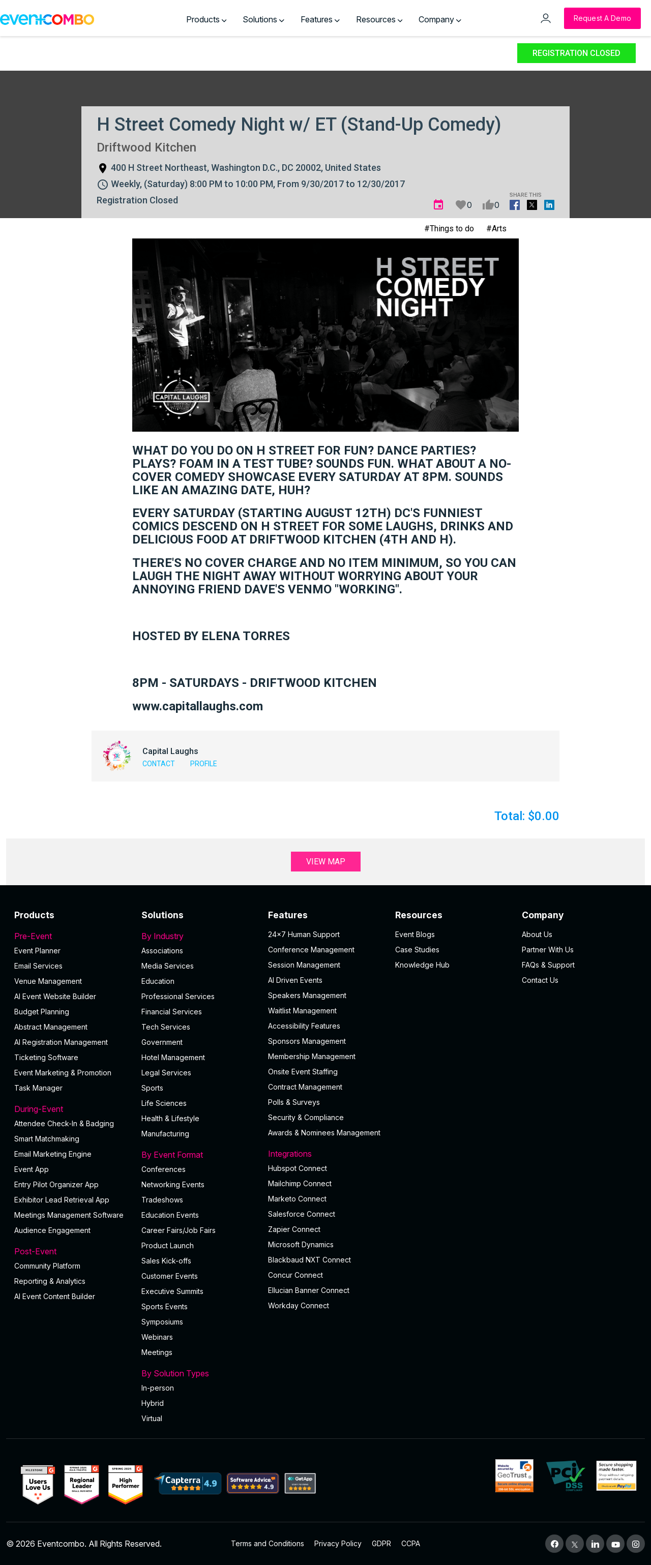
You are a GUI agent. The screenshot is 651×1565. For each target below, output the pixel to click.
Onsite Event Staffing (303, 1071)
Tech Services (165, 1026)
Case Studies (417, 949)
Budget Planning (41, 1011)
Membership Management (312, 1056)
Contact (158, 764)
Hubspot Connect (297, 1168)
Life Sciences (164, 1103)
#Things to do (449, 228)
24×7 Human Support (304, 934)
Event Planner (37, 950)
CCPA (410, 1543)
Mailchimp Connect (300, 1183)
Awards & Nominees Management (324, 1132)
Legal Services (166, 1072)
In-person (157, 1387)
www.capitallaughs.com (197, 706)
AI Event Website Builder (55, 996)
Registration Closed (576, 53)
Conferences (163, 1169)
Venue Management (48, 981)
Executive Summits (172, 1291)
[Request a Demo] (602, 18)
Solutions (263, 19)
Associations (162, 950)
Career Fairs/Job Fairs (178, 1230)
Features (320, 19)
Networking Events (172, 1184)
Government (162, 1042)
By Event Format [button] (198, 1155)
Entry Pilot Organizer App (56, 1184)
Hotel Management (173, 1057)
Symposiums (162, 1321)
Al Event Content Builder (54, 1296)
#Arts (496, 228)
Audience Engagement (52, 1230)
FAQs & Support (548, 964)
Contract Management (305, 1086)
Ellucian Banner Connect (308, 1290)
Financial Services (171, 1011)
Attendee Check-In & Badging (64, 1123)
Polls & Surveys (294, 1102)
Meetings (156, 1352)
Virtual (151, 1418)
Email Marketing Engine (53, 1154)
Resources (379, 19)
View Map (325, 861)
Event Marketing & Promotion (62, 1072)
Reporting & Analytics (49, 1281)
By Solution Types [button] (198, 1373)
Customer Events (169, 1276)
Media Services (167, 965)
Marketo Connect (297, 1198)
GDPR (381, 1543)
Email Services (38, 965)
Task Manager (38, 1088)
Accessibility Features (304, 1025)
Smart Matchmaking (46, 1138)
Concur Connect (295, 1275)
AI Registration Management (61, 1042)
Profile (203, 764)
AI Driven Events (295, 980)
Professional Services (178, 996)
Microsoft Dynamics (301, 1244)
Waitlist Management (302, 1010)
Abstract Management (50, 1026)
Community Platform (47, 1265)
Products (206, 19)
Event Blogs (415, 934)
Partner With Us (548, 949)
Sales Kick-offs (166, 1260)
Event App (31, 1169)
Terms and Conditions (267, 1543)
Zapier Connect (294, 1229)
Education (157, 981)
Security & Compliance (306, 1117)
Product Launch (167, 1245)
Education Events (170, 1215)
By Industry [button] (198, 936)
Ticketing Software (46, 1057)
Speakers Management (307, 995)
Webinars (157, 1337)
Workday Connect (298, 1305)
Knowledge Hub (422, 964)
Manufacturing (165, 1133)
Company (440, 19)
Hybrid (152, 1403)
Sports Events (164, 1306)
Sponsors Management (307, 1041)
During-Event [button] (71, 1109)
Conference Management (311, 949)
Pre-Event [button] (71, 936)
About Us (537, 934)
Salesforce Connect (301, 1214)
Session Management (304, 964)
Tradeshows (162, 1199)
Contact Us (540, 980)
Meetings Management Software (69, 1215)
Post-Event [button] (71, 1251)
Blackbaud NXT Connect (309, 1259)
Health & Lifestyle (170, 1118)
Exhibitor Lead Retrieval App (61, 1199)
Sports (152, 1088)
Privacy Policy (338, 1543)
